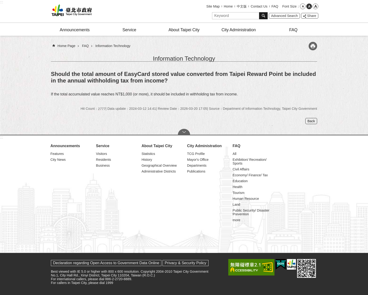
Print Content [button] (313, 46)
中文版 (242, 6)
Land (236, 204)
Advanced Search (284, 16)
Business (103, 165)
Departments (196, 165)
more (236, 220)
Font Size (289, 6)
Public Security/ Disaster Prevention (251, 212)
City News (58, 159)
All (234, 154)
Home (228, 6)
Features (57, 154)
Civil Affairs (241, 169)
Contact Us (259, 6)
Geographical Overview (159, 165)
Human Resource (246, 199)
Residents (103, 159)
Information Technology (113, 46)
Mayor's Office (198, 159)
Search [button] (263, 15)
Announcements (75, 30)
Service (129, 30)
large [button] (315, 6)
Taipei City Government (70, 11)
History (147, 159)
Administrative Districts (159, 171)
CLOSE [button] (184, 132)
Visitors (101, 154)
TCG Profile (196, 154)
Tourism (238, 193)
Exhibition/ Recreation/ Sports (249, 161)
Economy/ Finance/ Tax (250, 175)
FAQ (274, 6)
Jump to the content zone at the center (2, 2)
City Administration (238, 30)
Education (240, 181)
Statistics (148, 154)
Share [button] (311, 16)
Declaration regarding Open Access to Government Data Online (106, 263)
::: (1, 2)
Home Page (66, 46)
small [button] (303, 6)
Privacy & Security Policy (185, 263)
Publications (196, 171)
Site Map (213, 6)
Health (237, 187)
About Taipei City (184, 30)
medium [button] (309, 6)
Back (311, 121)
